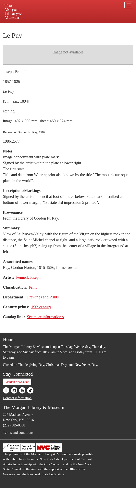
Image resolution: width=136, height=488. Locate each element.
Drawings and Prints (43, 297)
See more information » (45, 317)
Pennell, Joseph (28, 277)
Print (33, 287)
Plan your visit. (21, 26)
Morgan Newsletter (17, 381)
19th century (41, 307)
